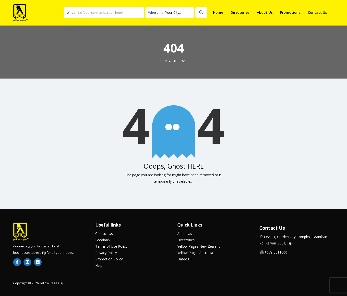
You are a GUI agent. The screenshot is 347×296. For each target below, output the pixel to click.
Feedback (102, 240)
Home (218, 12)
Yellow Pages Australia (195, 252)
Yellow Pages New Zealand (198, 246)
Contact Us (317, 12)
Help (98, 265)
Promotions (290, 12)
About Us (265, 12)
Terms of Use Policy (111, 246)
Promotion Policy (109, 259)
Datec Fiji (184, 259)
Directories (240, 12)
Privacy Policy (106, 252)
